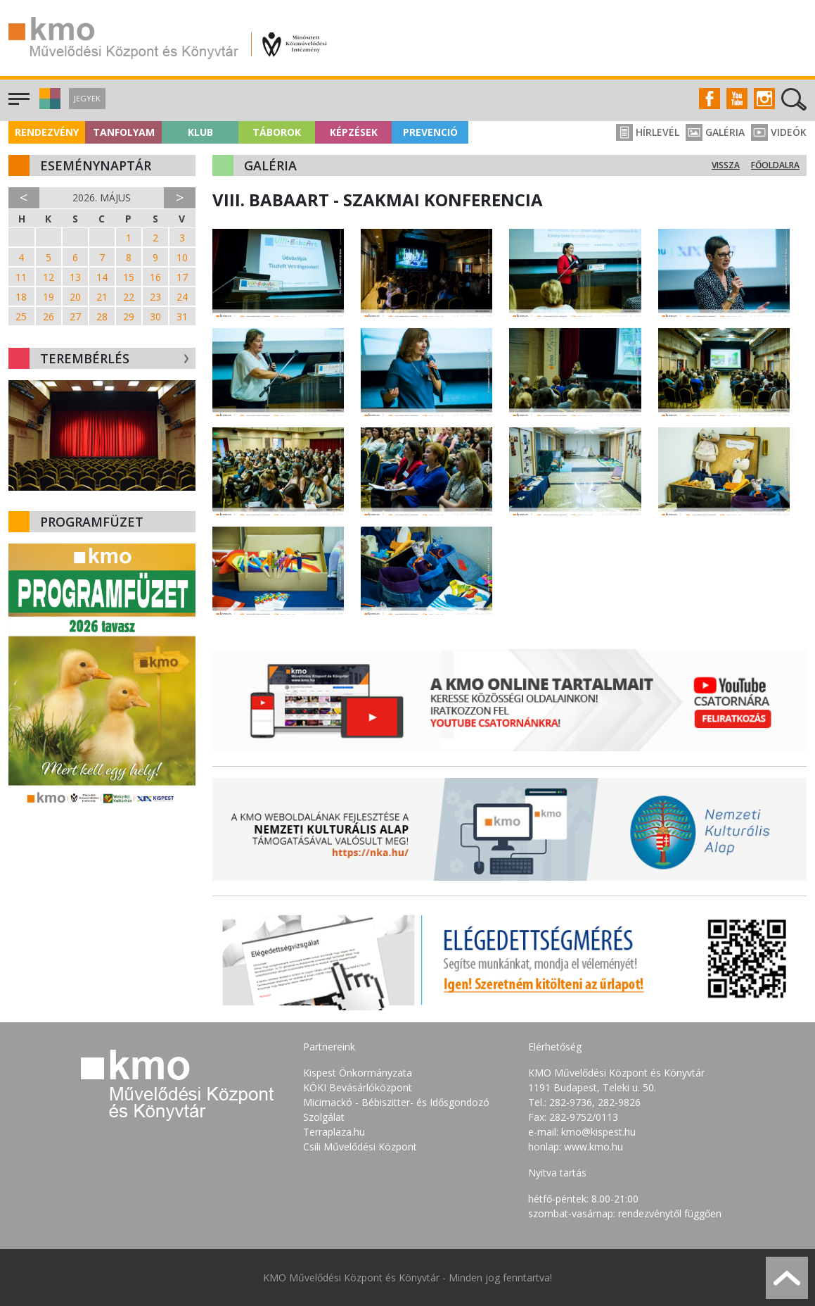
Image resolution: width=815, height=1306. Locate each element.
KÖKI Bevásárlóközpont (357, 1087)
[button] (48, 105)
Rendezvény (47, 132)
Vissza (726, 165)
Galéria (715, 132)
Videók (779, 132)
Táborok (276, 132)
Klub (200, 132)
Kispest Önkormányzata (357, 1072)
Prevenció (430, 132)
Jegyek (87, 98)
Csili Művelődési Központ (360, 1146)
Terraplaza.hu (334, 1131)
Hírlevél (647, 132)
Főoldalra (775, 165)
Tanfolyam (124, 132)
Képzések (354, 132)
